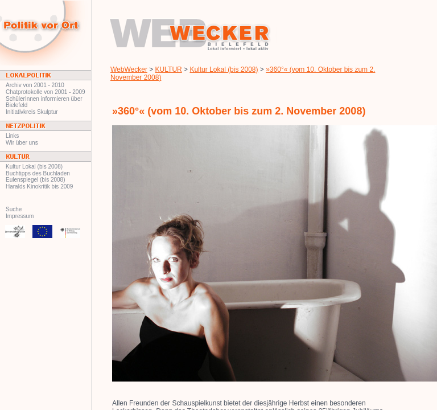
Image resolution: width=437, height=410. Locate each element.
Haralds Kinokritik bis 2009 (39, 186)
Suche (14, 209)
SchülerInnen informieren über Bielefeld (44, 102)
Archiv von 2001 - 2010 (35, 85)
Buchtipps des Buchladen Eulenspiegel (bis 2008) (38, 176)
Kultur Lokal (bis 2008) (34, 166)
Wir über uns (22, 143)
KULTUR (168, 69)
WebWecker (128, 69)
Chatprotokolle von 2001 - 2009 (45, 92)
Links (12, 136)
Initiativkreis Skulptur (32, 112)
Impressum (20, 216)
